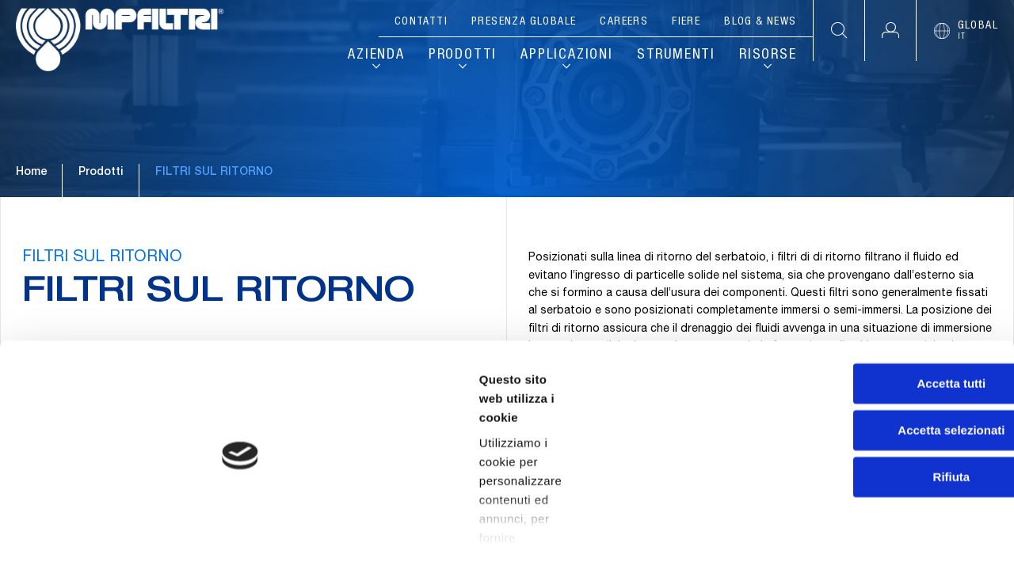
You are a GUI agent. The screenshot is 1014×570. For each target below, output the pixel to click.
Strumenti (676, 55)
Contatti (421, 22)
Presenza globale (523, 22)
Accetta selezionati (881, 422)
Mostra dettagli (833, 538)
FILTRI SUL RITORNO (105, 317)
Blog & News (760, 22)
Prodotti (463, 55)
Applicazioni (566, 55)
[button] (890, 30)
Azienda (376, 55)
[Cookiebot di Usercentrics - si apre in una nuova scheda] (102, 539)
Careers (624, 22)
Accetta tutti (882, 375)
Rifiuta (882, 469)
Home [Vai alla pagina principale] (31, 212)
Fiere (686, 22)
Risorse (768, 55)
